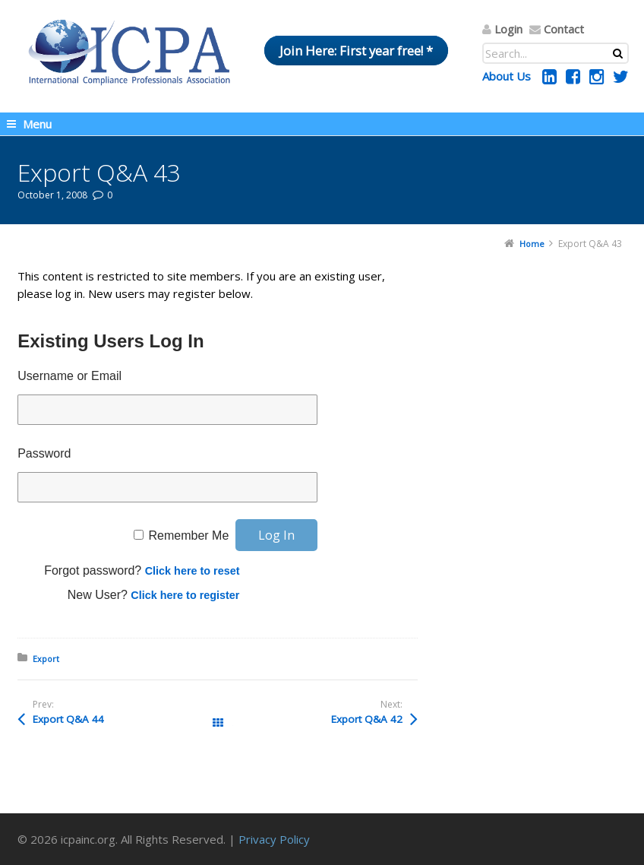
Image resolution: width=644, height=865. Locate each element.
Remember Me (188, 535)
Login (508, 28)
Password (44, 453)
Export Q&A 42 (366, 719)
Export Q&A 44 (68, 719)
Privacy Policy (274, 839)
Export (46, 658)
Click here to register (185, 595)
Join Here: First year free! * (356, 50)
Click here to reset (192, 571)
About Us (506, 76)
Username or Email (69, 375)
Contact (564, 28)
